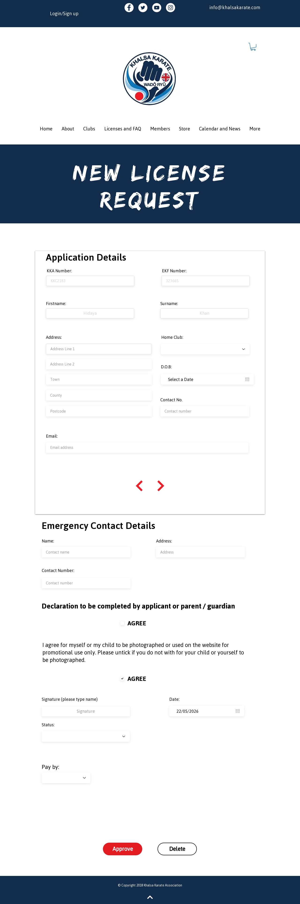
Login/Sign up (64, 13)
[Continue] (139, 486)
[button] (253, 47)
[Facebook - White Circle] (129, 7)
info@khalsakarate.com (234, 7)
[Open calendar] (247, 379)
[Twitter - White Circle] (142, 7)
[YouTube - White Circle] (156, 7)
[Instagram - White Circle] (170, 7)
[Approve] (122, 849)
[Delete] (177, 849)
